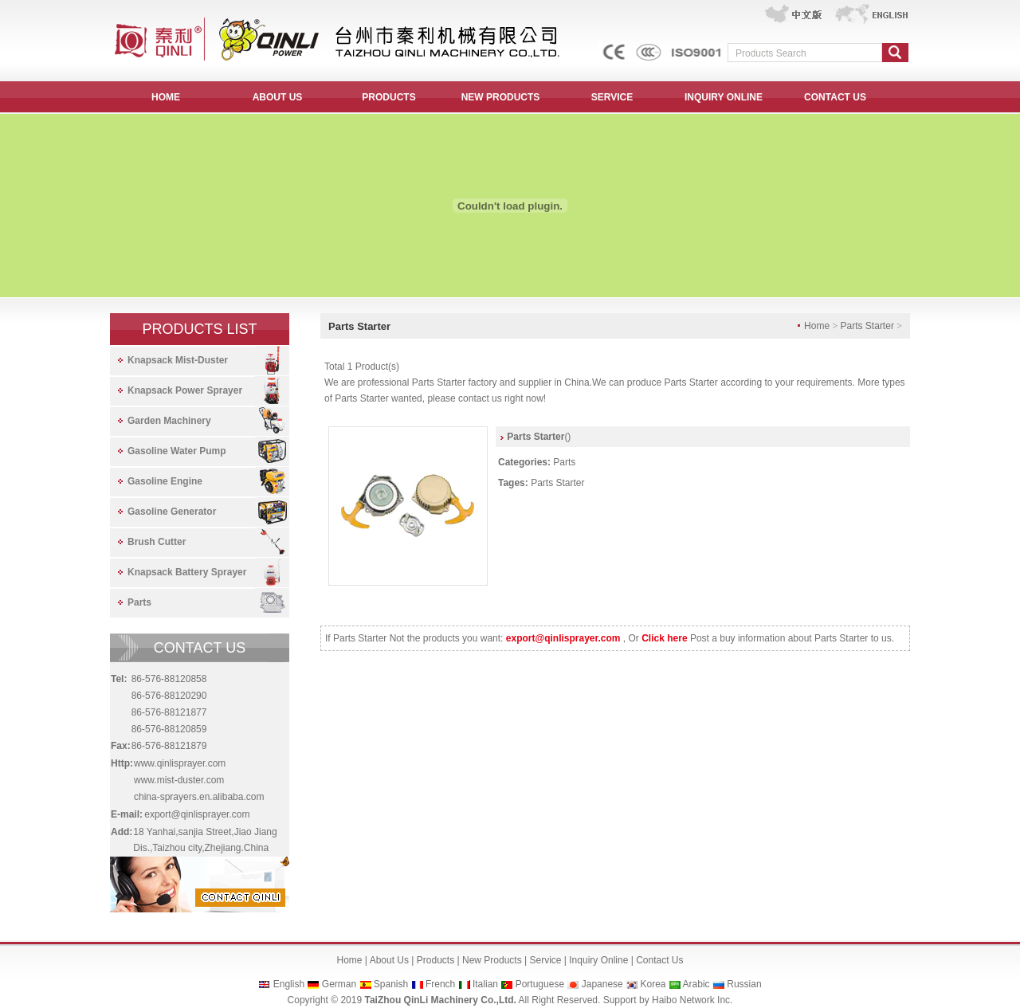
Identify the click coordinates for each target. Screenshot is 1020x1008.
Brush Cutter (157, 541)
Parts (139, 602)
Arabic (696, 984)
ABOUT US (278, 97)
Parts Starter (557, 482)
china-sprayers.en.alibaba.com (199, 796)
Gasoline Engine (165, 481)
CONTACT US (835, 97)
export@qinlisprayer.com (196, 814)
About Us (389, 960)
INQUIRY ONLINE (724, 97)
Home (350, 960)
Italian (485, 984)
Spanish (391, 984)
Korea (652, 984)
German (339, 984)
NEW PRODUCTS (500, 97)
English (288, 984)
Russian (744, 984)
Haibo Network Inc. (692, 1000)
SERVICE (612, 97)
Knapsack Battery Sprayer (187, 572)
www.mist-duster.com (179, 780)
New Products (492, 960)
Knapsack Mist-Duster (178, 360)
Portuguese (540, 984)
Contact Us (659, 960)
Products (435, 960)
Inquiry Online (598, 960)
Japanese (602, 984)
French (440, 984)
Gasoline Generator (172, 511)
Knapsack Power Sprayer (185, 390)
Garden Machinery (169, 420)
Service (545, 960)
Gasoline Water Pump (177, 451)
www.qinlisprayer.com (180, 763)
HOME (165, 97)
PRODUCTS (388, 97)
